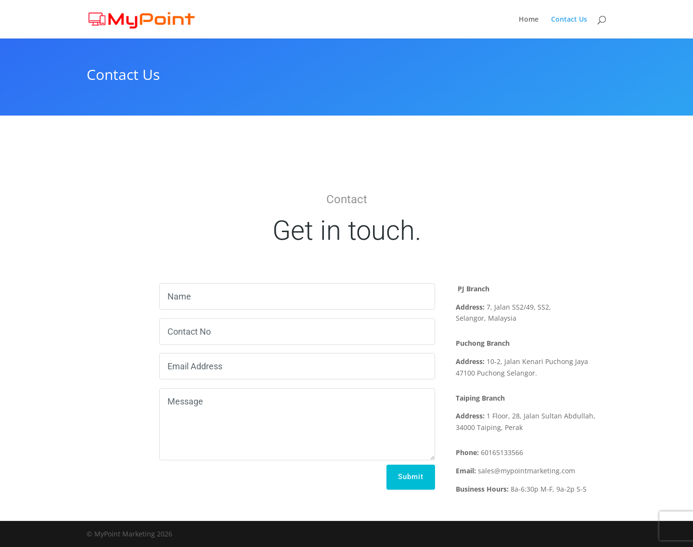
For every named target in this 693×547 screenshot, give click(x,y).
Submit (411, 476)
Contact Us (569, 20)
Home (529, 20)
